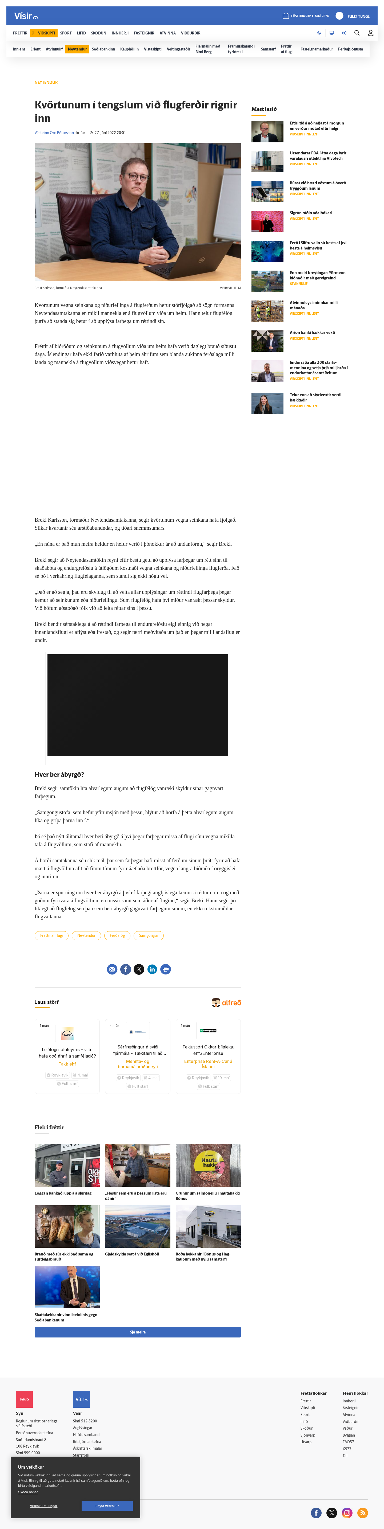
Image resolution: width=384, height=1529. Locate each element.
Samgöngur (148, 936)
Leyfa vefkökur (107, 1506)
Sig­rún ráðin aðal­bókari (311, 213)
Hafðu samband (86, 1435)
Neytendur (86, 936)
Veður (348, 1429)
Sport (305, 1415)
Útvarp (306, 1442)
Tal (345, 1456)
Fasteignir (351, 1408)
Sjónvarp (308, 1436)
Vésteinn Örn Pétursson (54, 133)
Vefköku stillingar (44, 1506)
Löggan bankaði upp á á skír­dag (63, 1194)
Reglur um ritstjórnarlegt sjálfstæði (36, 1424)
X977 (347, 1449)
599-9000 (32, 1453)
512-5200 (89, 1421)
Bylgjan (349, 1436)
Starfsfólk (81, 1456)
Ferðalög (117, 936)
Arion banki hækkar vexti (312, 333)
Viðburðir (351, 1422)
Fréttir (306, 1401)
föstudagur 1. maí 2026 (310, 16)
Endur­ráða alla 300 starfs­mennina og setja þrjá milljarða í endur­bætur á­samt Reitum (319, 368)
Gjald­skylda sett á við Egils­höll (132, 1255)
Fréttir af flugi (51, 936)
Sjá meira (138, 1333)
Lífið (304, 1422)
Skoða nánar (28, 1492)
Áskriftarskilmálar (87, 1449)
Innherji (349, 1401)
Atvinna (349, 1415)
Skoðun (307, 1429)
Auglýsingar (82, 1428)
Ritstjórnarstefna (87, 1442)
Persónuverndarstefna (34, 1433)
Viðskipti (308, 1408)
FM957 (348, 1442)
